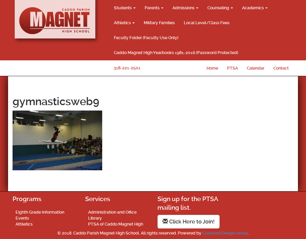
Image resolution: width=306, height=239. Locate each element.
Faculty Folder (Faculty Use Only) (146, 37)
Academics (255, 7)
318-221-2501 (127, 67)
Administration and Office (112, 212)
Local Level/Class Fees (207, 22)
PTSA (232, 68)
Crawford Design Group (225, 233)
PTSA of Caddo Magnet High (115, 224)
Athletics (124, 22)
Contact (281, 68)
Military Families (159, 22)
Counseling (220, 7)
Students (125, 7)
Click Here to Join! (189, 221)
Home (212, 68)
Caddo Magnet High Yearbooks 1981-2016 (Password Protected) (176, 52)
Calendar (255, 68)
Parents (154, 7)
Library (95, 218)
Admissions (185, 7)
